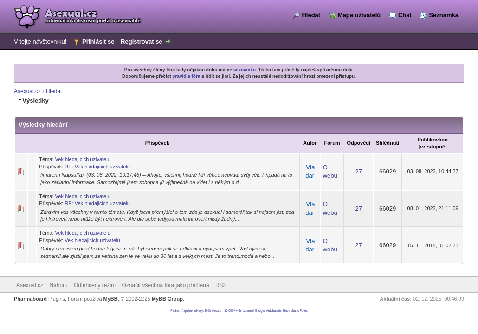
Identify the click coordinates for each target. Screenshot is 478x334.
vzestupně (432, 146)
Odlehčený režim (95, 285)
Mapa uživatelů (359, 15)
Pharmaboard (30, 299)
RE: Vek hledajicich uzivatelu (97, 166)
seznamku (244, 69)
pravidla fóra (186, 76)
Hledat (311, 15)
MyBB (110, 299)
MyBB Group (167, 299)
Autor (310, 143)
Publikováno (432, 139)
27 (358, 171)
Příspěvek (157, 143)
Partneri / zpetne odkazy (186, 310)
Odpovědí (358, 143)
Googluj (260, 310)
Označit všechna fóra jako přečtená (165, 285)
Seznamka (444, 15)
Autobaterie (273, 310)
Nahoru (58, 285)
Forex (304, 310)
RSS (221, 285)
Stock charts (291, 310)
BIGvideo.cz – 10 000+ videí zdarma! (229, 310)
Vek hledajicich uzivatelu (82, 159)
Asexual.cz (27, 91)
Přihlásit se (98, 41)
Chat (405, 15)
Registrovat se (141, 41)
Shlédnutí (387, 143)
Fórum (332, 143)
